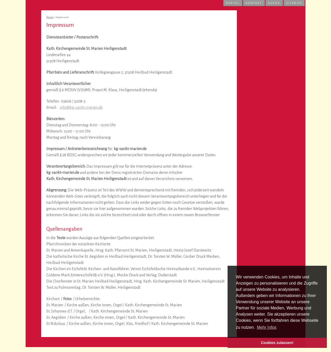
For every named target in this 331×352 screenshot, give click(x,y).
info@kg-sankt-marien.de (81, 107)
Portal (233, 3)
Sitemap (294, 3)
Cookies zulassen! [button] (277, 343)
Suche (274, 3)
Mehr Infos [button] (266, 327)
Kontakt (254, 3)
